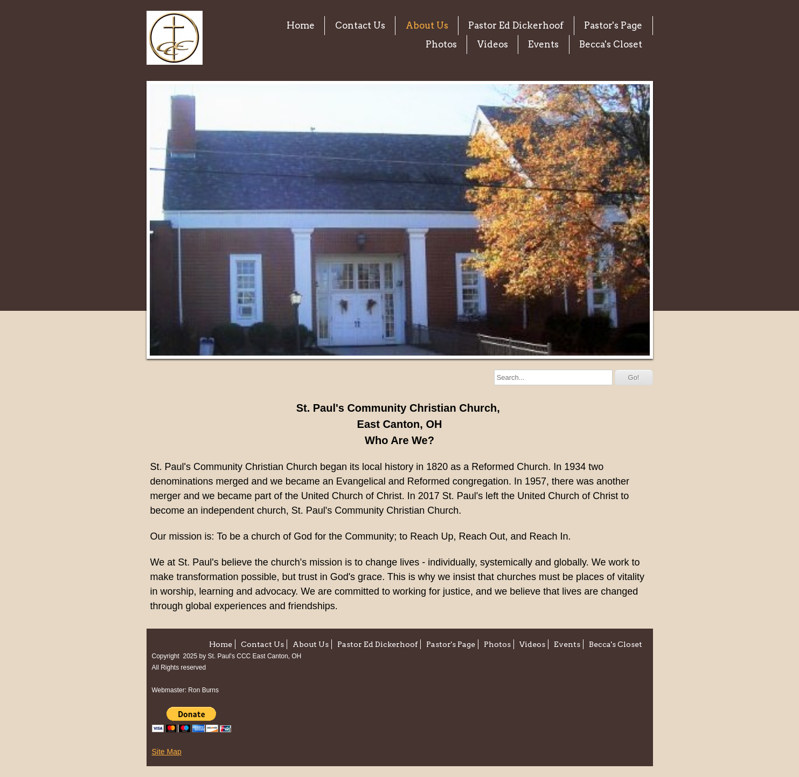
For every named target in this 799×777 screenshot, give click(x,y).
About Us (427, 25)
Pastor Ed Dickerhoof (516, 25)
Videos (492, 44)
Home (301, 25)
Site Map (167, 751)
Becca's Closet (610, 44)
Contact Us (360, 25)
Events (543, 44)
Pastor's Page (613, 25)
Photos (441, 44)
